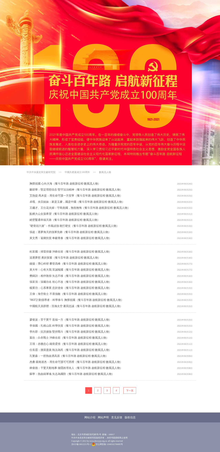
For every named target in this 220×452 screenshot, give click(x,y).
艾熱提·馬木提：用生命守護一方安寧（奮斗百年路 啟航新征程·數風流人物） (76, 195)
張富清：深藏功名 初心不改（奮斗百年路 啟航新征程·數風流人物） (71, 281)
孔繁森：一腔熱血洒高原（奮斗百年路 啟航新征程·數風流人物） (69, 355)
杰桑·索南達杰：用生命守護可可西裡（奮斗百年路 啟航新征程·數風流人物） (76, 361)
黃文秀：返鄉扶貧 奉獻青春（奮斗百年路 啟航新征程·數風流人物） (71, 238)
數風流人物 (105, 172)
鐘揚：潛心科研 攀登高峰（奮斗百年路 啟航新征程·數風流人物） (69, 263)
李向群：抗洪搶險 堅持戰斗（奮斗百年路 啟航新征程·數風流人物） (71, 331)
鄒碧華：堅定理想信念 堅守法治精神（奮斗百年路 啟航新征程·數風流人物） (76, 189)
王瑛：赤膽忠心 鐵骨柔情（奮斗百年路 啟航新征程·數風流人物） (69, 343)
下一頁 (129, 390)
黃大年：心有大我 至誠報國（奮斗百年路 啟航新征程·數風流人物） (71, 269)
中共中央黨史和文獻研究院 (41, 172)
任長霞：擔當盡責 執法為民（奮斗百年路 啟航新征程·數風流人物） (71, 349)
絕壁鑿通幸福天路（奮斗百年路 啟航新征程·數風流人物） (65, 219)
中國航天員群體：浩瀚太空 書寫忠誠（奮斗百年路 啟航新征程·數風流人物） (76, 306)
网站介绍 (89, 417)
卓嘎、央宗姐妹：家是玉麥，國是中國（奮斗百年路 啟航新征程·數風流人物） (77, 201)
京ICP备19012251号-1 (81, 444)
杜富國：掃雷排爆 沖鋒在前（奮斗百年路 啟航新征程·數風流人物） (71, 251)
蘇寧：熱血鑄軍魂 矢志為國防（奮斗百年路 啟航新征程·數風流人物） (72, 373)
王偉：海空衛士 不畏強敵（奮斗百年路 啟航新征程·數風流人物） (69, 293)
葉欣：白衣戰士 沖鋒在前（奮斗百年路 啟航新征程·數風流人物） (69, 337)
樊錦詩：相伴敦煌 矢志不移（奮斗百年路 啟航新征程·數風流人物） (71, 275)
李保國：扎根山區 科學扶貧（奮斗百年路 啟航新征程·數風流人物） (71, 325)
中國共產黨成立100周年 (77, 172)
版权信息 (130, 417)
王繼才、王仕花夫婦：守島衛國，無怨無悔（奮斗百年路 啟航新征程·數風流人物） (80, 207)
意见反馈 (116, 417)
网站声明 (103, 417)
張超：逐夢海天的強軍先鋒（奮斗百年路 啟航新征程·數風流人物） (70, 232)
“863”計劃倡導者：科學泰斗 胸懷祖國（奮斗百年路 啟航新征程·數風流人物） (77, 299)
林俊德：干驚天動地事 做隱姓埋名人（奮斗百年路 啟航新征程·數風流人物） (76, 367)
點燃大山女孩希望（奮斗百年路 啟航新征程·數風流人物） (65, 213)
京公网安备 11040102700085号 (107, 444)
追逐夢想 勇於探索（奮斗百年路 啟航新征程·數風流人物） (65, 257)
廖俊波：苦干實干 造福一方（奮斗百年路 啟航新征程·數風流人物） (71, 319)
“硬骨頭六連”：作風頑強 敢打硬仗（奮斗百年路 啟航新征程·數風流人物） (74, 225)
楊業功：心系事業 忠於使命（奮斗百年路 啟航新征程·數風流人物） (71, 287)
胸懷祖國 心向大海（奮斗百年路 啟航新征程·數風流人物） (65, 183)
